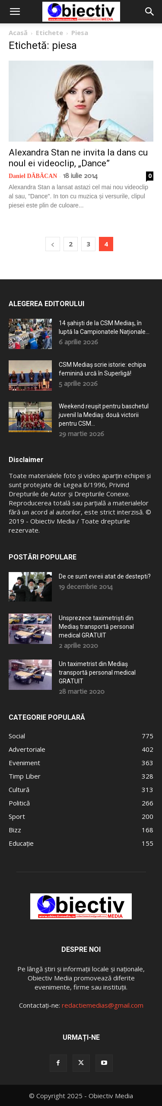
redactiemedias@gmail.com (102, 1005)
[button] (15, 11)
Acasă (18, 32)
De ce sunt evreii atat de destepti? (105, 576)
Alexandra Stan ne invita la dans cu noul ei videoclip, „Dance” (78, 157)
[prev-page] (52, 244)
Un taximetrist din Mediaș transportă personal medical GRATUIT (97, 672)
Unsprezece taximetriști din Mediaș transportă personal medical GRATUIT (96, 626)
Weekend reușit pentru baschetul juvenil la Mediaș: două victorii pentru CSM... (104, 415)
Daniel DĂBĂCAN (33, 176)
